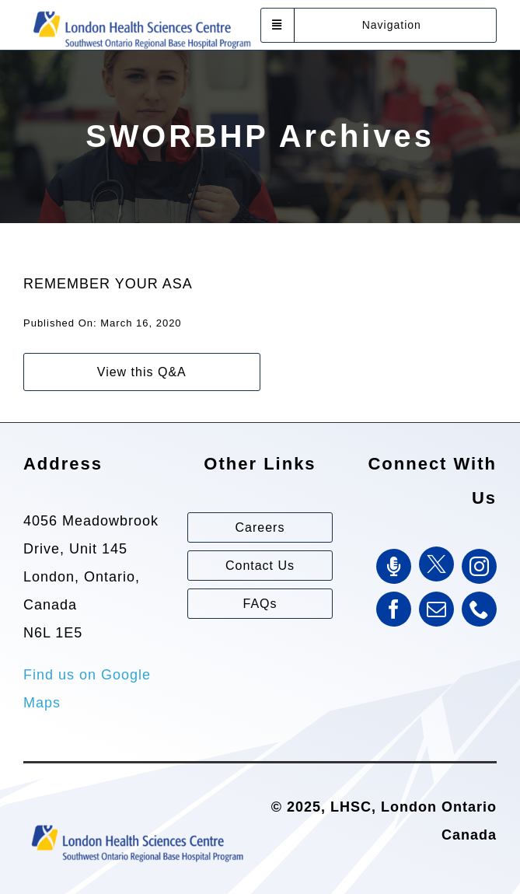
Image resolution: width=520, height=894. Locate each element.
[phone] (479, 609)
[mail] (436, 609)
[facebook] (393, 609)
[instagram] (479, 566)
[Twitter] (436, 564)
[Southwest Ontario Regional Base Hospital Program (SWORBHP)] (141, 10)
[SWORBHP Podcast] (393, 566)
